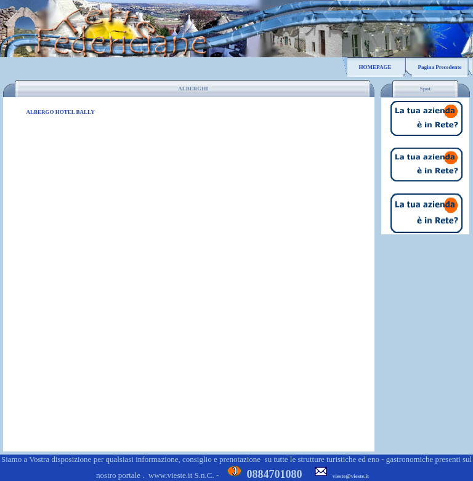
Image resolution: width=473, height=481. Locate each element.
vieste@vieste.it (351, 476)
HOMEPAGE (375, 67)
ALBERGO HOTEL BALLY (60, 112)
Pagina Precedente (439, 67)
